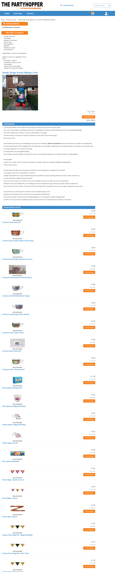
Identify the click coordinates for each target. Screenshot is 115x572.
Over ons (18, 12)
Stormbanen (7, 37)
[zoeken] (109, 4)
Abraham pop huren (9, 46)
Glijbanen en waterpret (10, 39)
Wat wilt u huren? (13, 31)
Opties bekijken (108, 34)
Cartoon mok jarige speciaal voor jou (67, 183)
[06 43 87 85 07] (57, 5)
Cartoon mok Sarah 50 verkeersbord (66, 198)
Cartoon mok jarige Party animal (65, 228)
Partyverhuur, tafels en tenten (12, 59)
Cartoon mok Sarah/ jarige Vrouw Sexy (67, 169)
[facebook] (112, 570)
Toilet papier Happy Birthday (63, 317)
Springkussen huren (9, 35)
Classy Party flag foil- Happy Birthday (67, 405)
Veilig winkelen (63, 563)
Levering (61, 561)
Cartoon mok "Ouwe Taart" (63, 243)
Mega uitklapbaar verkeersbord (64, 538)
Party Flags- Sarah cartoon (62, 361)
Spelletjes (6, 44)
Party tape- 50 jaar (59, 390)
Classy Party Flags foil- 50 (62, 435)
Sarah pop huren (11, 18)
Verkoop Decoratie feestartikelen (13, 65)
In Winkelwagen (106, 31)
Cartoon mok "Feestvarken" (63, 272)
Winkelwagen (12, 22)
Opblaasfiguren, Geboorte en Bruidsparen (15, 50)
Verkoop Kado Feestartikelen (11, 63)
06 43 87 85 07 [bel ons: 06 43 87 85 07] (9, 561)
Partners (33, 563)
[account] (109, 12)
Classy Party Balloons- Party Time (65, 479)
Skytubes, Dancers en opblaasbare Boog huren (14, 54)
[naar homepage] (19, 4)
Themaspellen (7, 61)
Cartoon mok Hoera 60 (61, 257)
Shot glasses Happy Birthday (63, 302)
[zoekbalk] (96, 5)
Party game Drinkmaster (62, 287)
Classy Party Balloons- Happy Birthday (67, 464)
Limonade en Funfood (9, 57)
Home (6, 12)
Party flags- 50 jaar (59, 376)
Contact (30, 12)
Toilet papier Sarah (59, 331)
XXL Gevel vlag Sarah (60, 346)
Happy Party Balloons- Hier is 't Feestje (68, 524)
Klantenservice (91, 561)
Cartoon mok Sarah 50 (61, 154)
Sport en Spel (7, 40)
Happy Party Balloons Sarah (63, 494)
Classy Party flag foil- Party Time (65, 420)
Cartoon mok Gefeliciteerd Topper (65, 213)
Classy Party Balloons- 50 (62, 450)
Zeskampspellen (8, 42)
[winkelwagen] (100, 12)
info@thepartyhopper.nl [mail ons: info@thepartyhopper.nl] (11, 564)
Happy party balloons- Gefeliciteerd (66, 509)
